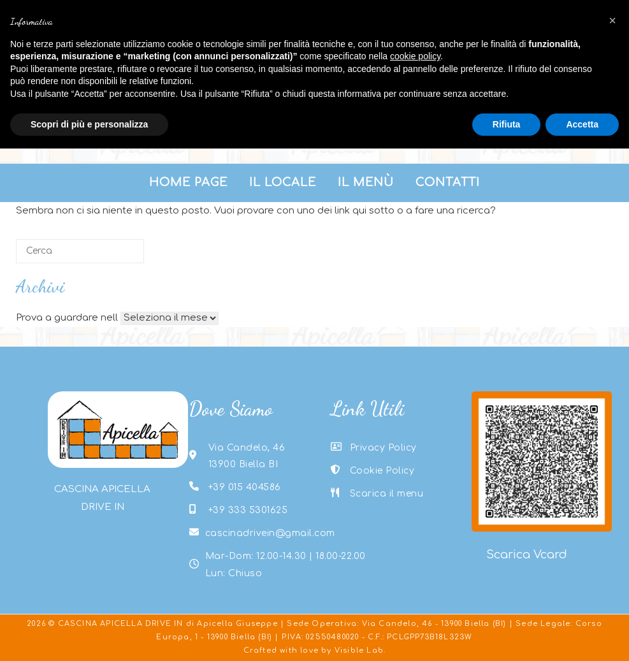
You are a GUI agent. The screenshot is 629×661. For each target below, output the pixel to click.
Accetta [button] (582, 124)
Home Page (188, 182)
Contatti (448, 182)
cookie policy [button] (415, 56)
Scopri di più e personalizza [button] (89, 124)
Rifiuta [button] (507, 124)
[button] (612, 20)
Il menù (366, 182)
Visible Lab (359, 650)
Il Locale (282, 182)
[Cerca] (80, 251)
